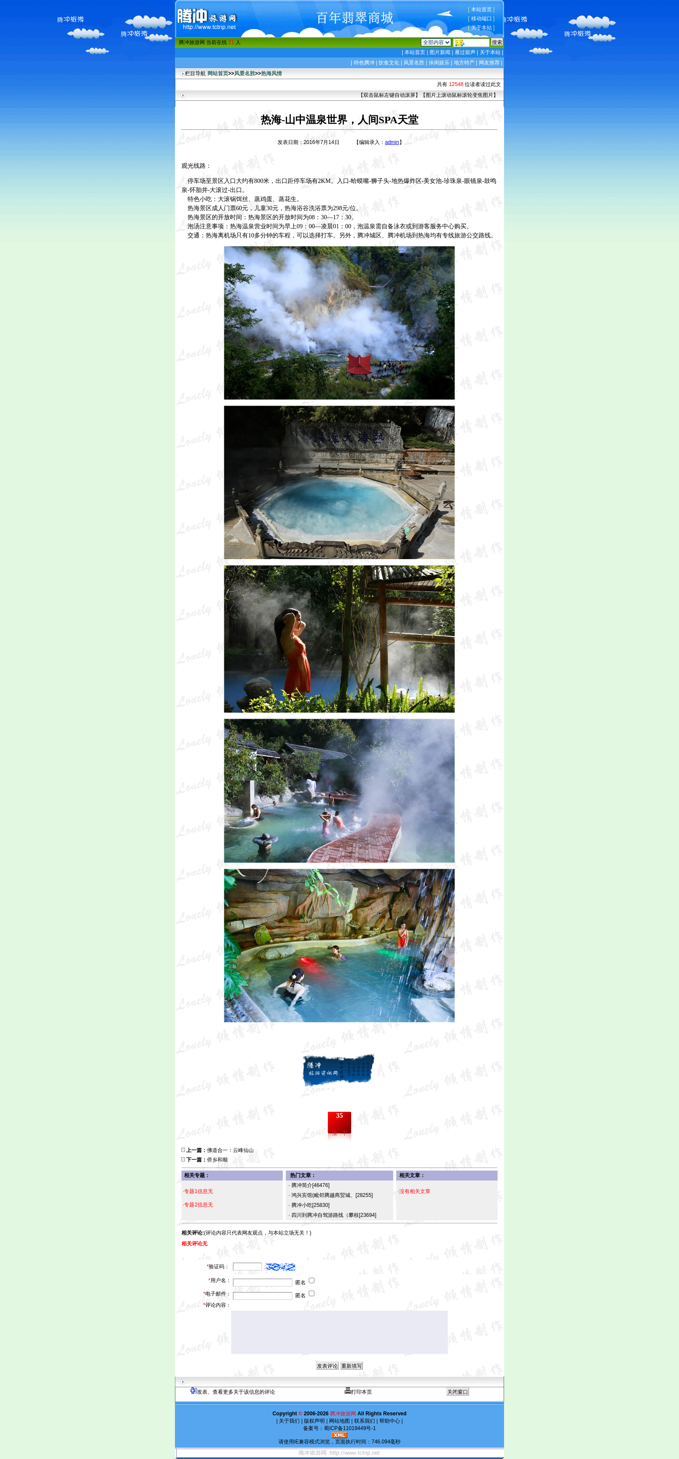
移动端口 (481, 19)
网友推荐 (489, 63)
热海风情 (271, 73)
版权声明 (315, 1421)
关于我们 (289, 1421)
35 (339, 1115)
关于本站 (481, 28)
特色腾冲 (364, 63)
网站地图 (340, 1421)
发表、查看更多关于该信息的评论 (233, 1392)
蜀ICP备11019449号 (347, 1428)
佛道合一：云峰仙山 (230, 1150)
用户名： (219, 1280)
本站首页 (481, 9)
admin (392, 142)
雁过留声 (465, 52)
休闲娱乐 (439, 63)
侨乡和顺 (217, 1160)
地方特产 (464, 63)
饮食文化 (388, 63)
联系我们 (364, 1421)
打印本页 (358, 1392)
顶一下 (339, 1133)
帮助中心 (389, 1421)
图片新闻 (440, 52)
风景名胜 (414, 63)
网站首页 (217, 73)
